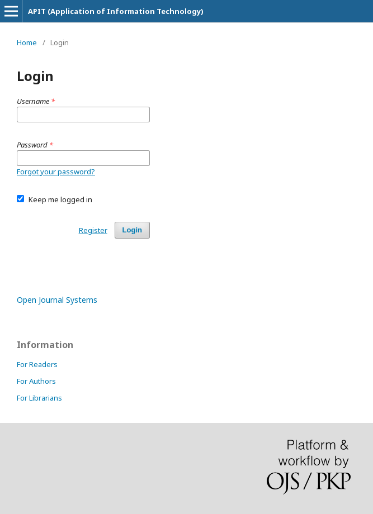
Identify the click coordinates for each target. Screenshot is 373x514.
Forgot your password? (56, 171)
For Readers (37, 364)
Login (132, 230)
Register (93, 230)
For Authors (36, 381)
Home (27, 42)
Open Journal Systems (57, 299)
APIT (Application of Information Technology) (116, 11)
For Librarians (39, 398)
